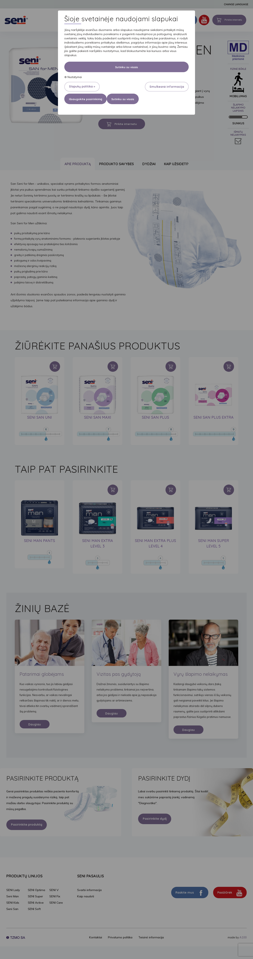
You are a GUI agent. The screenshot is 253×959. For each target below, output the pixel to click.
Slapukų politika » (82, 86)
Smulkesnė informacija (166, 87)
